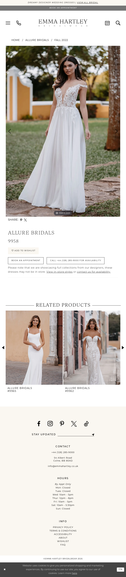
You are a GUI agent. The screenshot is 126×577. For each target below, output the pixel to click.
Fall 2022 (61, 40)
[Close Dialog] (4, 569)
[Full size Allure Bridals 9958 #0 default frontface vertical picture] (63, 131)
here (74, 573)
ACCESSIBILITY (63, 534)
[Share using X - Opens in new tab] (25, 220)
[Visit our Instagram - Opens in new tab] (50, 423)
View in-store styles (59, 272)
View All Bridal (87, 3)
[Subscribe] (93, 434)
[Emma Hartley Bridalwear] (63, 22)
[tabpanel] (63, 131)
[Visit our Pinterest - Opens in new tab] (62, 424)
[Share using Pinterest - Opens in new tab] (21, 220)
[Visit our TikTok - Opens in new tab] (86, 424)
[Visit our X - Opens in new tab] (74, 424)
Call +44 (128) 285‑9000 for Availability (75, 261)
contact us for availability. (94, 272)
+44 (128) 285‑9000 (63, 452)
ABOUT (63, 538)
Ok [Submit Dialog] (121, 569)
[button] (8, 23)
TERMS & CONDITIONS (63, 531)
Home (15, 40)
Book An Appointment (26, 261)
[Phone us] (18, 23)
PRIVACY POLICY (63, 527)
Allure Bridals (37, 40)
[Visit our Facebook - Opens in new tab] (39, 424)
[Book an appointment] (63, 8)
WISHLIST (63, 541)
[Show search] (118, 23)
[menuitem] (8, 23)
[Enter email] (75, 434)
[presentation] (34, 348)
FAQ (63, 545)
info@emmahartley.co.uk (63, 466)
